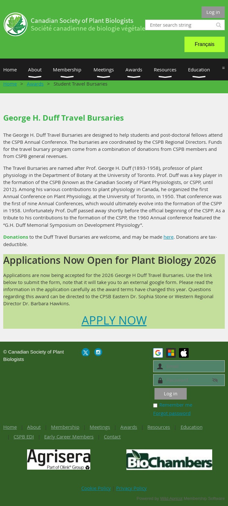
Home (10, 83)
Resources (158, 427)
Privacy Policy (131, 488)
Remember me (175, 404)
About (34, 427)
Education (192, 427)
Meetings (100, 427)
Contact (112, 436)
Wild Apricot (171, 498)
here (168, 237)
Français (204, 44)
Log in (213, 12)
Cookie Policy (96, 488)
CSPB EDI (24, 436)
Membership (65, 427)
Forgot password (172, 413)
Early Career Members (69, 436)
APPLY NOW (114, 320)
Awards (35, 83)
